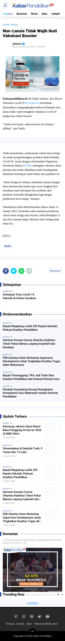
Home (6, 24)
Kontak (20, 623)
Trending (7, 13)
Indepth (55, 13)
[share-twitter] (14, 271)
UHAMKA (32, 603)
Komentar (54, 271)
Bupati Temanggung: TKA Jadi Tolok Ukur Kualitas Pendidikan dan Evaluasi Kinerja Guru (31, 377)
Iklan (29, 623)
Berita (34, 13)
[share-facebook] (6, 271)
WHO (26, 165)
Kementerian (32, 102)
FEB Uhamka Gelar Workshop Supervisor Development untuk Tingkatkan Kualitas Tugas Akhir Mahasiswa (31, 361)
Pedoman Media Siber (46, 623)
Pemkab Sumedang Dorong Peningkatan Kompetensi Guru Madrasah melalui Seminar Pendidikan (30, 393)
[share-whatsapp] (21, 271)
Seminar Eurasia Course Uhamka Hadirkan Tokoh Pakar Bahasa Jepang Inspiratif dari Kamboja (29, 343)
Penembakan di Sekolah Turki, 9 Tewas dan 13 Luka (22, 450)
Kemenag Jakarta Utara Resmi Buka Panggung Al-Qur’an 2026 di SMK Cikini (22, 430)
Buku (44, 13)
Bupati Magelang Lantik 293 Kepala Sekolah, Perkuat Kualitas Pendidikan (30, 328)
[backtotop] (32, 631)
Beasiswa (22, 13)
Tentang (9, 623)
